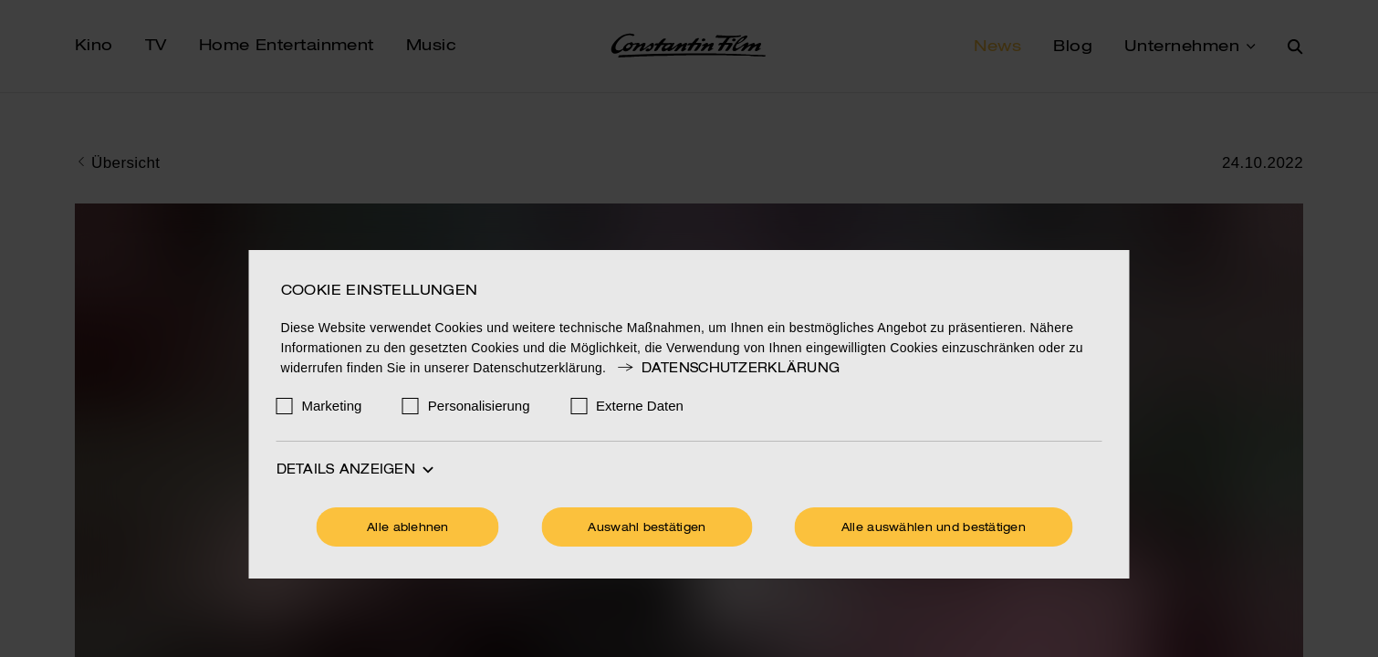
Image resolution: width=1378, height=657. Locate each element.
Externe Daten (640, 405)
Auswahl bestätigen (646, 528)
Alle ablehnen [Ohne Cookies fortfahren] (408, 528)
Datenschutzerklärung (727, 368)
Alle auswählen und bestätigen (933, 528)
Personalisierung (479, 405)
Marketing (332, 405)
